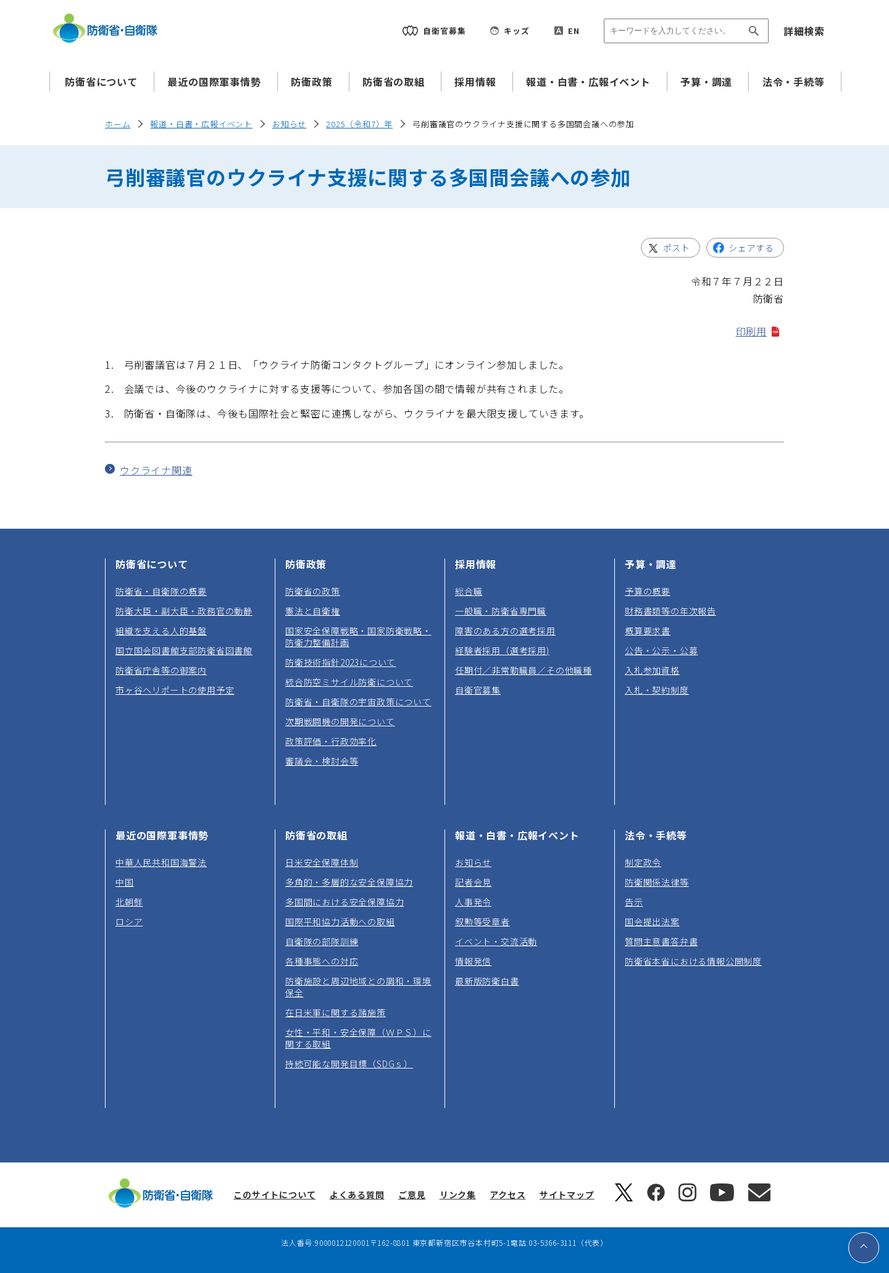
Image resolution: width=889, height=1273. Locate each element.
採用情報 (475, 81)
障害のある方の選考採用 (505, 630)
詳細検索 (804, 30)
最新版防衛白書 (487, 981)
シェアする (755, 250)
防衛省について (101, 81)
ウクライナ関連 (156, 470)
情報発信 (473, 961)
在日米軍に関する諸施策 (335, 1012)
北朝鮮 (129, 902)
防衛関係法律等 (657, 882)
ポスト (681, 250)
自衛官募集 (478, 690)
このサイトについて (274, 1194)
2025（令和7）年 (359, 124)
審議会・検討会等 (321, 761)
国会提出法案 (652, 921)
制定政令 (643, 862)
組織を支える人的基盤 (161, 630)
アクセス (507, 1194)
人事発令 (473, 902)
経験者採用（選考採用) (502, 650)
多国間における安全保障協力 (344, 902)
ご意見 (411, 1194)
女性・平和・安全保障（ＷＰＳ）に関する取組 (358, 1038)
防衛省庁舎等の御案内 (161, 670)
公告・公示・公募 (661, 650)
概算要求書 (647, 630)
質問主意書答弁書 (661, 941)
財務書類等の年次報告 (670, 611)
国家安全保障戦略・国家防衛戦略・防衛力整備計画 (358, 636)
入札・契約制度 (657, 690)
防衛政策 (311, 81)
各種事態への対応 (321, 961)
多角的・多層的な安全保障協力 (349, 882)
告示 (634, 902)
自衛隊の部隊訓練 (321, 941)
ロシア (129, 921)
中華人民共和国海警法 (161, 862)
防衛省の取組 (393, 81)
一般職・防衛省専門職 (500, 611)
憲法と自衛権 (312, 611)
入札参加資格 (652, 670)
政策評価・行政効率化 (331, 741)
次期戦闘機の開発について (340, 721)
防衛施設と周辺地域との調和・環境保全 (358, 987)
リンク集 (458, 1194)
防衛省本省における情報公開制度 (693, 961)
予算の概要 (647, 591)
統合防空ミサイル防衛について (349, 682)
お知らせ (289, 124)
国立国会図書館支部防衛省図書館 (184, 650)
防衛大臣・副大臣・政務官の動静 (184, 611)
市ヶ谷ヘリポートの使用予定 (174, 690)
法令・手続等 (793, 81)
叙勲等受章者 (482, 921)
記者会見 (473, 882)
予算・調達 (706, 81)
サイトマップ (567, 1194)
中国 (124, 882)
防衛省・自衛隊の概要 (161, 591)
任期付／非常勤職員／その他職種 (523, 670)
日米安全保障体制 (321, 862)
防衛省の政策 (312, 591)
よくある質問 (357, 1194)
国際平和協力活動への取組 (340, 921)
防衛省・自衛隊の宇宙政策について (358, 701)
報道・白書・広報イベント (588, 81)
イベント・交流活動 (496, 941)
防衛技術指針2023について (340, 662)
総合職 (468, 591)
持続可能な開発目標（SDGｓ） (349, 1063)
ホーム (117, 124)
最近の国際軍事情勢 (214, 81)
